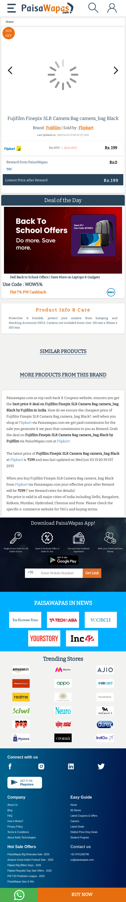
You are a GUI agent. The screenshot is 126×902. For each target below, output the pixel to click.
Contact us (80, 847)
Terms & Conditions (18, 832)
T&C (9, 169)
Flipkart (86, 127)
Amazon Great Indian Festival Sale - (30, 859)
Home (73, 805)
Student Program (79, 837)
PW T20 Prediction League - (25, 876)
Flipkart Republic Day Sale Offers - (29, 870)
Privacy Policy (15, 826)
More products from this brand (63, 375)
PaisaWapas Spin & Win (20, 881)
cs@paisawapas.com (82, 859)
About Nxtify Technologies (21, 837)
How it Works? (15, 821)
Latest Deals (77, 826)
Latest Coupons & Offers (83, 815)
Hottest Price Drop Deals (84, 832)
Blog (9, 810)
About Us (12, 805)
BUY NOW (81, 894)
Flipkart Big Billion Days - (24, 865)
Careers (74, 821)
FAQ (9, 815)
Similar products (63, 351)
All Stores (75, 810)
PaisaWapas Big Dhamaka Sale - (28, 854)
